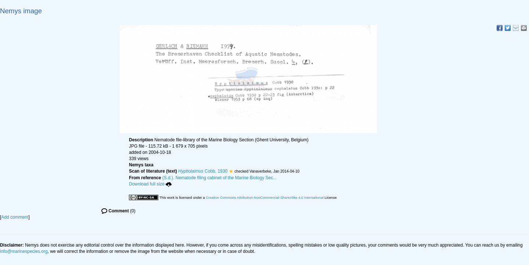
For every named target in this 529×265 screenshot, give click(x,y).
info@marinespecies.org (24, 251)
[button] (230, 171)
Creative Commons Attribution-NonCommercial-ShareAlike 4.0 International (264, 197)
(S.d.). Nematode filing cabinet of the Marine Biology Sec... (219, 177)
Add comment (14, 217)
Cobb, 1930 (202, 171)
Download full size (150, 184)
